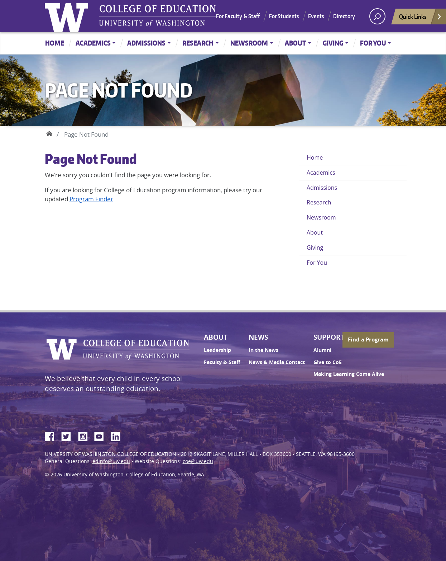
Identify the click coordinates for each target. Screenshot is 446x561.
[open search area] (377, 16)
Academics (93, 42)
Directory (344, 16)
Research (198, 42)
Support (329, 337)
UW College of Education (158, 16)
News (258, 337)
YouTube (101, 435)
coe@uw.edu (198, 461)
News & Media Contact (277, 362)
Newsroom (249, 42)
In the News (263, 350)
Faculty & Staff (222, 362)
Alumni (322, 350)
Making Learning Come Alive (348, 374)
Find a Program (368, 339)
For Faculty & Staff (238, 16)
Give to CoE (327, 362)
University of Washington (68, 16)
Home (54, 42)
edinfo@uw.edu (111, 461)
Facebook (52, 435)
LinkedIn (118, 435)
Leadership (217, 350)
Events (316, 16)
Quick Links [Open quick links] (420, 18)
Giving (333, 42)
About (295, 42)
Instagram (85, 435)
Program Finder (91, 199)
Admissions (146, 42)
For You (373, 42)
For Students (284, 16)
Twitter (68, 435)
